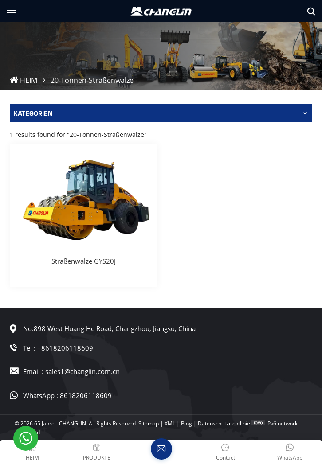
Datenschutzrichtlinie (224, 423)
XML (170, 423)
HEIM (23, 80)
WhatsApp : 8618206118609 (67, 395)
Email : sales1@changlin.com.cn (71, 371)
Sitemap (148, 423)
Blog (186, 423)
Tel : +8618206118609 (58, 347)
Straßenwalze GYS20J (83, 261)
